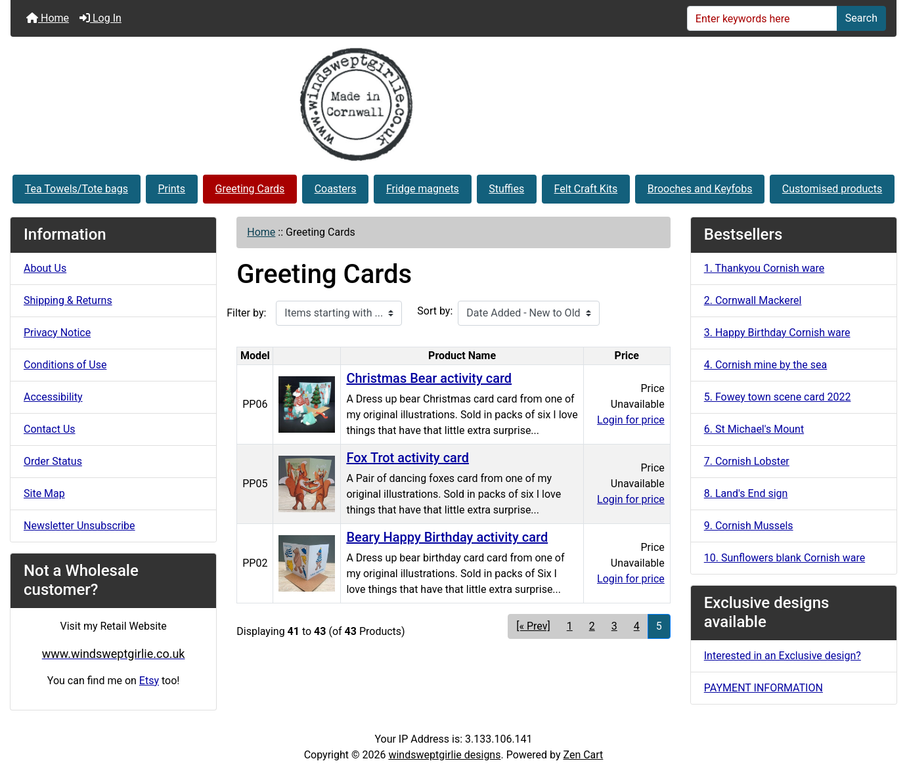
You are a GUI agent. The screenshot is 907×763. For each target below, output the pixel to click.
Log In (100, 18)
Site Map (44, 493)
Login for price (631, 420)
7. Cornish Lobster (746, 461)
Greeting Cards (250, 189)
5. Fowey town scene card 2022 (777, 397)
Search (861, 18)
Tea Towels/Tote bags (76, 189)
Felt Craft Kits (586, 189)
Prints (171, 189)
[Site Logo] (453, 104)
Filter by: (246, 313)
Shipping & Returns (68, 300)
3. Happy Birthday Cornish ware (777, 332)
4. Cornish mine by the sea (766, 365)
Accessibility (53, 397)
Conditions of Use (65, 365)
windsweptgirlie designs (444, 755)
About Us (45, 268)
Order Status (53, 461)
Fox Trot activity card (407, 458)
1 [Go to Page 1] (570, 626)
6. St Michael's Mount (754, 429)
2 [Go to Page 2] (592, 626)
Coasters (336, 189)
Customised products (832, 189)
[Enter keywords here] (762, 18)
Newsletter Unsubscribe (79, 525)
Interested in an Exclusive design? (782, 655)
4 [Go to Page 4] (637, 626)
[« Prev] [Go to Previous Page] (533, 626)
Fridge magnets (422, 189)
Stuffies (506, 189)
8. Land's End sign (746, 493)
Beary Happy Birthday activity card (447, 537)
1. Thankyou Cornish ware (764, 268)
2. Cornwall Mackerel (753, 300)
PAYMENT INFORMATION (763, 688)
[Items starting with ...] (339, 313)
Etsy (149, 680)
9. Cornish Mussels (748, 525)
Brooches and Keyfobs (700, 189)
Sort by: (435, 311)
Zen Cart (583, 755)
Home (47, 18)
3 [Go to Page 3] (614, 626)
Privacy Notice (57, 332)
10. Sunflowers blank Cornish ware (784, 558)
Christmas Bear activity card (429, 378)
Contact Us (50, 429)
